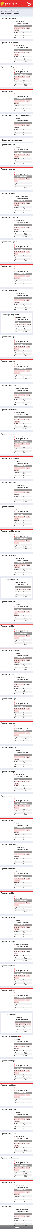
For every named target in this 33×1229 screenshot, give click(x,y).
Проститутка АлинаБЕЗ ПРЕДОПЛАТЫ (16, 115)
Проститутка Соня (8, 266)
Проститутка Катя (8, 193)
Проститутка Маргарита (10, 531)
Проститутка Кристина (11, 315)
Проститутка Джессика (10, 458)
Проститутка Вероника (10, 67)
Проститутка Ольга (8, 747)
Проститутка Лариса (9, 242)
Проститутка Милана (9, 1085)
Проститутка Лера (8, 337)
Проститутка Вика (8, 1182)
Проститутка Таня (8, 675)
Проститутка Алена (8, 482)
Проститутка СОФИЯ (9, 290)
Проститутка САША (8, 1109)
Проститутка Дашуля (10, 580)
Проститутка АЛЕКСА (9, 218)
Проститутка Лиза (8, 361)
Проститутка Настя (8, 555)
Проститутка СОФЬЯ (9, 410)
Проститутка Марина (9, 626)
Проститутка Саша (8, 602)
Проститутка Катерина (10, 1158)
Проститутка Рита (8, 91)
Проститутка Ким (7, 507)
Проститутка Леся (8, 145)
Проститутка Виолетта (10, 650)
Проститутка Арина (8, 385)
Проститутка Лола (8, 723)
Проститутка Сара (8, 917)
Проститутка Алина (8, 1134)
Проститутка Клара (8, 699)
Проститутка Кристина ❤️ (11, 1037)
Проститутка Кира (8, 772)
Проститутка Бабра (8, 844)
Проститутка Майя (8, 893)
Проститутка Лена (8, 169)
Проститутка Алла (8, 1206)
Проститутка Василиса (10, 43)
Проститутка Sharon (8, 18)
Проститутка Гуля (8, 820)
